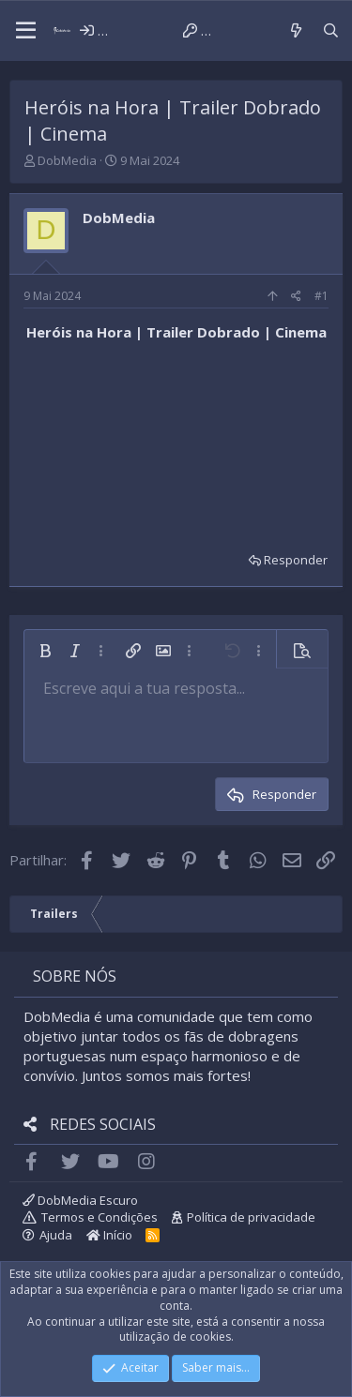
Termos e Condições (99, 1217)
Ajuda (55, 1234)
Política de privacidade (251, 1217)
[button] (26, 31)
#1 (321, 296)
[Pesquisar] (331, 30)
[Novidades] (295, 30)
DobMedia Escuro (80, 1200)
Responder (296, 559)
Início (109, 1234)
